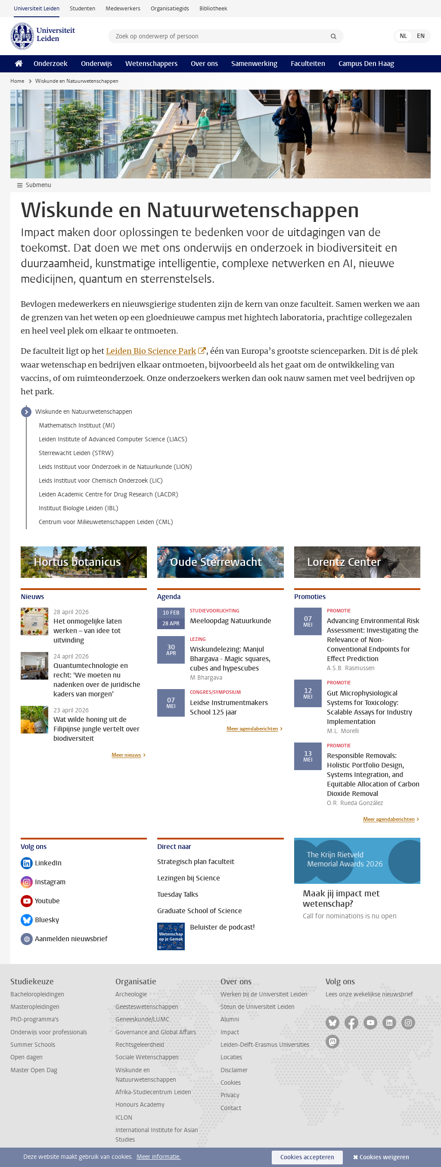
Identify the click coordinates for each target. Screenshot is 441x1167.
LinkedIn (41, 863)
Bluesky (40, 920)
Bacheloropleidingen (37, 994)
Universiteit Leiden (36, 8)
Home (17, 81)
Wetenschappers (151, 63)
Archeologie (131, 994)
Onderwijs (96, 63)
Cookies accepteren (307, 1157)
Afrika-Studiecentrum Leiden (153, 1092)
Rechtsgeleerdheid (139, 1045)
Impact (229, 1032)
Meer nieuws (126, 755)
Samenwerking (254, 63)
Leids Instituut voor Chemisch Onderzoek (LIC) (101, 481)
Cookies (230, 1083)
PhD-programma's (34, 1019)
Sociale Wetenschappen (147, 1057)
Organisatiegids (170, 8)
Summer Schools (32, 1045)
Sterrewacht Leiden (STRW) (76, 453)
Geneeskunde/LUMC (142, 1019)
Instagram (43, 882)
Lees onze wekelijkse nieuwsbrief (369, 994)
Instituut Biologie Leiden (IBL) (78, 508)
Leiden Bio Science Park (151, 351)
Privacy (229, 1095)
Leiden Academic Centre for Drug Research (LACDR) (108, 494)
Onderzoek (51, 63)
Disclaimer (234, 1070)
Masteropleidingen (34, 1007)
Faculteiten (308, 63)
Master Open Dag (33, 1070)
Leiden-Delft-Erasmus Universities (264, 1045)
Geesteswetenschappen (146, 1007)
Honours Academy (140, 1105)
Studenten (82, 8)
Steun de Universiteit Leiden (257, 1007)
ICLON (123, 1118)
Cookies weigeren (384, 1157)
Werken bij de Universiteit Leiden (263, 994)
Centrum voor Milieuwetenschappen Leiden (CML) (106, 522)
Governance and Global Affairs (155, 1032)
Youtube (40, 901)
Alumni (229, 1019)
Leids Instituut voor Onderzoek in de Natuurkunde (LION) (115, 467)
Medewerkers (123, 8)
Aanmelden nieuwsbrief (64, 939)
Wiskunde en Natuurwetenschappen (83, 412)
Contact (230, 1108)
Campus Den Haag (366, 63)
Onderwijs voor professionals (48, 1032)
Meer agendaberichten (252, 728)
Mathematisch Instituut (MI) (77, 425)
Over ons (204, 63)
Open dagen (26, 1057)
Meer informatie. (159, 1157)
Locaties (231, 1057)
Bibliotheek (213, 8)
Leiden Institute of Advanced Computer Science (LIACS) (113, 439)
